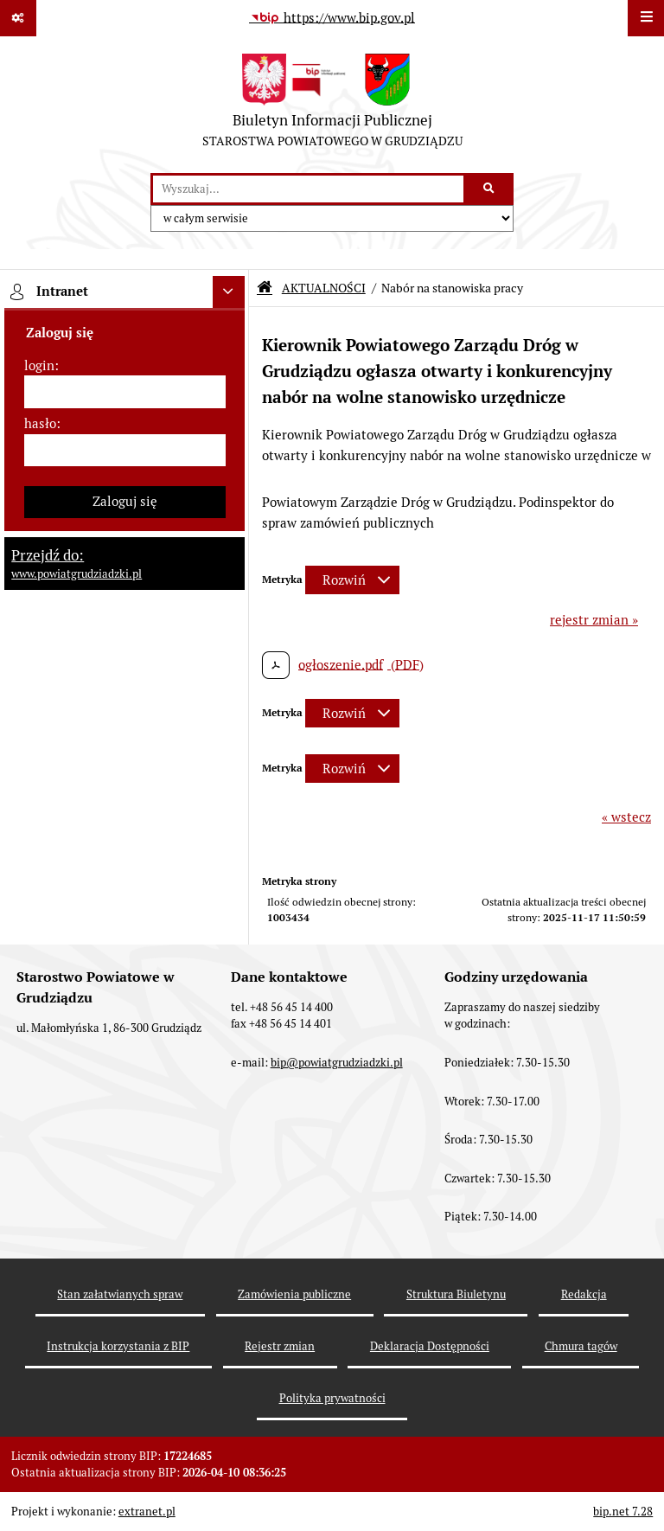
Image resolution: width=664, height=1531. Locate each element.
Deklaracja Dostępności (429, 1346)
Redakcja (584, 1294)
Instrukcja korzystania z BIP (118, 1346)
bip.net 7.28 (623, 1511)
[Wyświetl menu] (646, 18)
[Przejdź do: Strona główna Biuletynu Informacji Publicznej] (264, 287)
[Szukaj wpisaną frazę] (490, 189)
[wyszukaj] (308, 189)
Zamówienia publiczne (294, 1294)
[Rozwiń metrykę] (352, 580)
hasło (40, 423)
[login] (125, 391)
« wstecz (626, 817)
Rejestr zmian (280, 1346)
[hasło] (125, 450)
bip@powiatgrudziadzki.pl (337, 1062)
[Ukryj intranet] (229, 292)
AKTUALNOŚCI (324, 288)
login (39, 365)
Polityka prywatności (332, 1398)
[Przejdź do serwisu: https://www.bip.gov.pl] (332, 18)
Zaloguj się (125, 501)
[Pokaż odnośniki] (18, 18)
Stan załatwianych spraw (119, 1294)
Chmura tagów (581, 1346)
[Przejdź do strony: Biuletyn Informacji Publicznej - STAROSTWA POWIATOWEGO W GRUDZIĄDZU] (332, 105)
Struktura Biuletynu (456, 1294)
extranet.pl (147, 1511)
